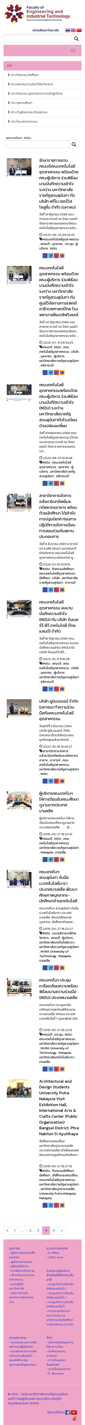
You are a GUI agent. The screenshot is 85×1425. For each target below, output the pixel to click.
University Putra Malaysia (57, 1193)
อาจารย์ (70, 582)
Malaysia (47, 852)
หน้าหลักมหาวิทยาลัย (45, 30)
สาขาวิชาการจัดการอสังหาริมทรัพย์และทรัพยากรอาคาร (58, 756)
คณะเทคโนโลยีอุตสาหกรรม (61, 239)
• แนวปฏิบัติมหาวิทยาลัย (16, 1286)
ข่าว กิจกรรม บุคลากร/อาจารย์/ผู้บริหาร (35, 93)
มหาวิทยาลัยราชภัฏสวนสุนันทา (59, 360)
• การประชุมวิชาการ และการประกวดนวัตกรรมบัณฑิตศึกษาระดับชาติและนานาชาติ (59, 1318)
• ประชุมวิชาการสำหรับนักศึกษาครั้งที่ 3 (60, 1286)
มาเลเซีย (60, 852)
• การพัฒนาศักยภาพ (21, 1271)
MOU (53, 248)
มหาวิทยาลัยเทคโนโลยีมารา (56, 942)
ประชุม (69, 244)
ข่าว (9, 65)
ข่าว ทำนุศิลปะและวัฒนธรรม (27, 112)
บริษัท (75, 351)
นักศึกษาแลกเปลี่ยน (65, 1175)
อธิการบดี (47, 365)
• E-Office (52, 1253)
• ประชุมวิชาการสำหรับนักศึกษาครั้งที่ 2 (60, 1295)
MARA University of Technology (54, 953)
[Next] (7, 1230)
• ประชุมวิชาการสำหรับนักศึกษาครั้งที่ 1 (60, 1304)
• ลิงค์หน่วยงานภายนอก (55, 1353)
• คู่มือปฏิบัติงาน (18, 1266)
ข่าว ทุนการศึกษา (19, 103)
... (22, 1230)
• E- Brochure (55, 1373)
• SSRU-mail (54, 1257)
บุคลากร (57, 244)
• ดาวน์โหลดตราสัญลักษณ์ (56, 1362)
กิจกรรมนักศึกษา (63, 569)
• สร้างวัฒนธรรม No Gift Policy (21, 1277)
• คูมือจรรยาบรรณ (20, 1262)
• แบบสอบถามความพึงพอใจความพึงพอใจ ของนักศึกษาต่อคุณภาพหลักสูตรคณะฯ (23, 1358)
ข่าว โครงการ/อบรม (22, 121)
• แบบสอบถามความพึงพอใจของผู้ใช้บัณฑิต (23, 1344)
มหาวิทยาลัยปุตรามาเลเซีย (58, 1189)
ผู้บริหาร (59, 356)
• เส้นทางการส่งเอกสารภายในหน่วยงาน (21, 1297)
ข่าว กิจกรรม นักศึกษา (23, 75)
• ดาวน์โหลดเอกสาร (58, 1369)
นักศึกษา (44, 578)
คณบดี (45, 244)
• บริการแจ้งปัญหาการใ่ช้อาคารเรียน (60, 1344)
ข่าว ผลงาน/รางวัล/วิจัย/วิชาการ (30, 84)
